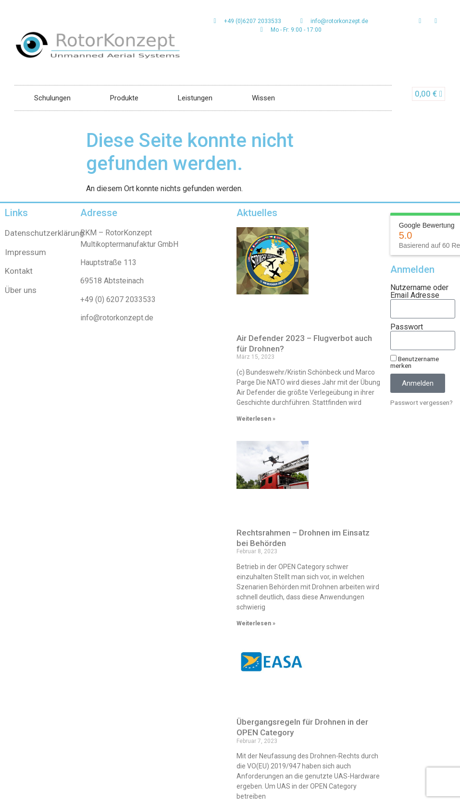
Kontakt (19, 271)
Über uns (21, 290)
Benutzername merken (414, 362)
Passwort (406, 327)
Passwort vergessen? (421, 402)
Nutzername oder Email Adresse (419, 291)
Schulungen (52, 98)
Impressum (25, 252)
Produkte (124, 98)
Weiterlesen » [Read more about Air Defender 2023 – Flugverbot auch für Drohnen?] (255, 418)
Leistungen (195, 98)
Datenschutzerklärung (44, 233)
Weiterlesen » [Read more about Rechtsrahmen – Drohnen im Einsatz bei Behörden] (255, 623)
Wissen (263, 98)
